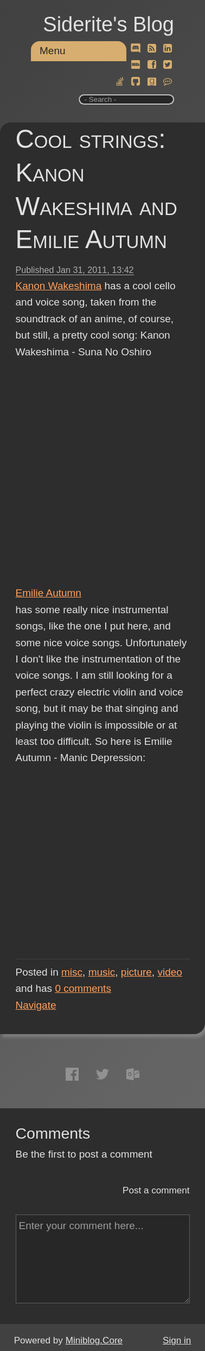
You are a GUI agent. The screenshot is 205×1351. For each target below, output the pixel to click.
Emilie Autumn (48, 593)
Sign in (177, 1340)
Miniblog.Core (94, 1340)
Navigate (36, 1005)
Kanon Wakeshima (59, 285)
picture (136, 972)
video (169, 972)
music (102, 972)
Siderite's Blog (108, 24)
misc (71, 972)
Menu (53, 50)
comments (83, 988)
